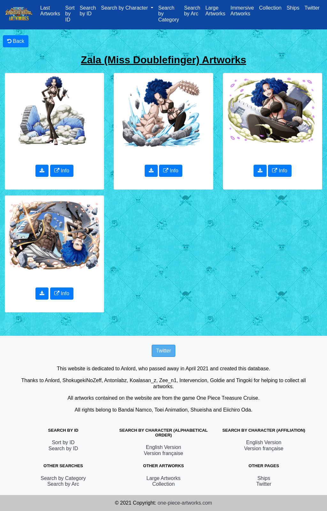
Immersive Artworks (242, 10)
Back (15, 41)
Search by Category (168, 13)
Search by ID (88, 10)
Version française (163, 453)
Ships (292, 8)
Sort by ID (69, 13)
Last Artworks (50, 10)
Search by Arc (192, 10)
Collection (270, 8)
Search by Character (125, 8)
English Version (163, 447)
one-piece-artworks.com (184, 503)
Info (61, 170)
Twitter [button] (163, 350)
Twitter (311, 8)
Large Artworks (215, 10)
